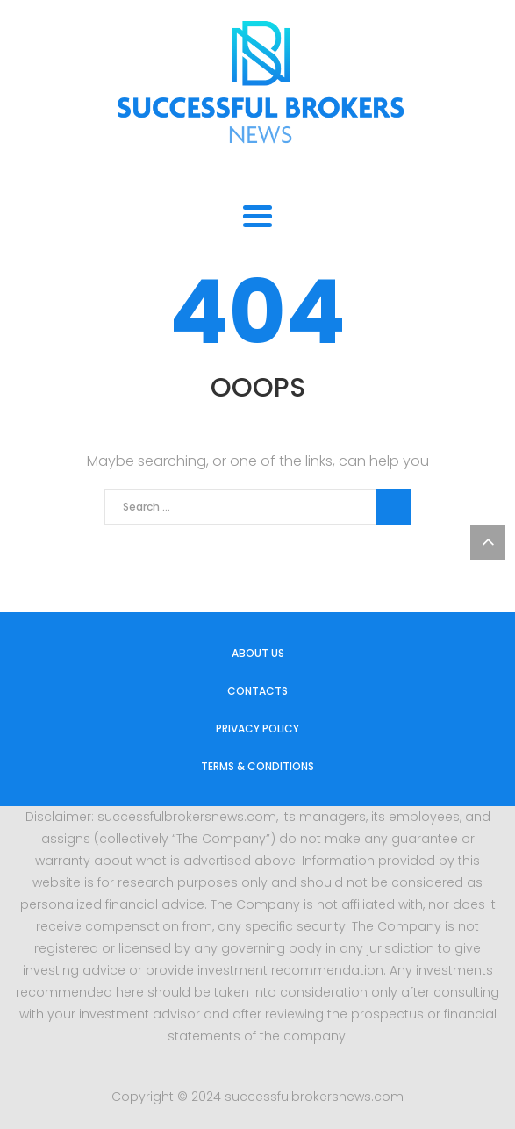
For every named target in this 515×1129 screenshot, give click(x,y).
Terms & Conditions (257, 766)
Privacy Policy (257, 728)
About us (258, 653)
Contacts (257, 690)
